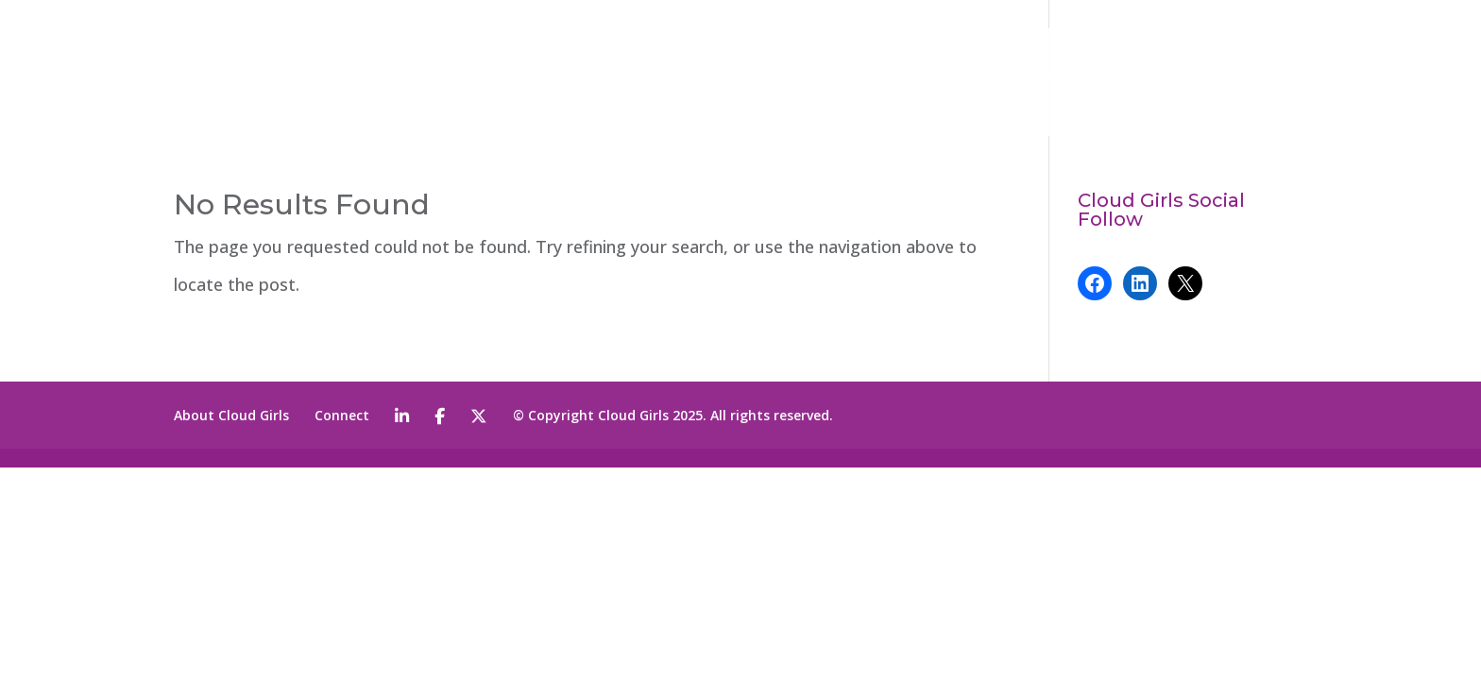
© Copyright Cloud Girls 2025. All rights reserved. (673, 415)
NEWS (1139, 83)
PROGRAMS (1024, 83)
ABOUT (905, 83)
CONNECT (1229, 83)
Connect (342, 415)
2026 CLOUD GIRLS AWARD (742, 83)
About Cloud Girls (231, 415)
